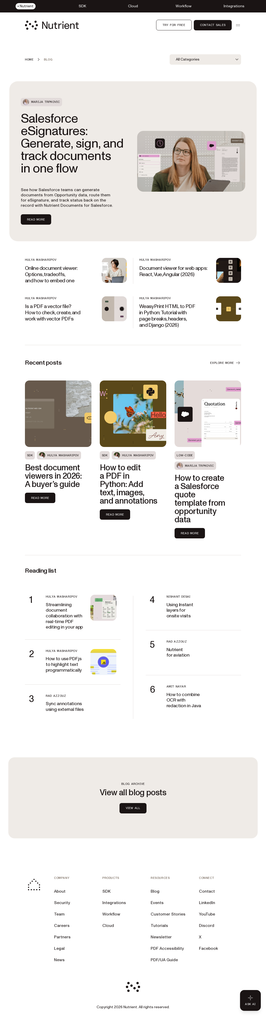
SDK (106, 891)
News (59, 960)
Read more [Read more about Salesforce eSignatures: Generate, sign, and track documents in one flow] (36, 219)
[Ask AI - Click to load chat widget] (250, 1000)
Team (59, 914)
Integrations (114, 903)
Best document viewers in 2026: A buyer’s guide (53, 476)
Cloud (108, 925)
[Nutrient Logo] (52, 25)
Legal (59, 948)
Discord (206, 925)
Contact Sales (212, 24)
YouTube (207, 914)
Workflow (111, 914)
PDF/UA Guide (164, 960)
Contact (207, 891)
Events (157, 903)
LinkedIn (207, 903)
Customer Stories (168, 914)
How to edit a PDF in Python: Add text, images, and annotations (128, 484)
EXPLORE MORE (225, 363)
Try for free (174, 24)
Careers (62, 925)
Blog (155, 891)
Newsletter (161, 937)
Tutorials (159, 925)
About (59, 891)
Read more (40, 497)
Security (62, 903)
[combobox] (205, 59)
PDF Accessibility (167, 948)
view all (133, 808)
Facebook (208, 948)
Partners (62, 937)
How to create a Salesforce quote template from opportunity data (200, 498)
